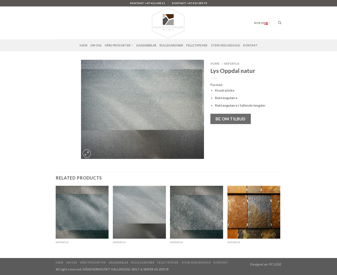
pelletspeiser (197, 45)
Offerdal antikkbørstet (187, 247)
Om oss (96, 45)
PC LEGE (274, 264)
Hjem (83, 45)
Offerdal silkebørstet (71, 247)
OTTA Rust (235, 247)
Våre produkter (119, 45)
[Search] (279, 23)
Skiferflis (231, 63)
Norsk (262, 23)
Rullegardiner (171, 45)
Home (215, 63)
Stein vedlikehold (225, 45)
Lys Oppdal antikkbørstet (131, 247)
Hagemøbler (146, 45)
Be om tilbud (231, 118)
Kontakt (250, 45)
